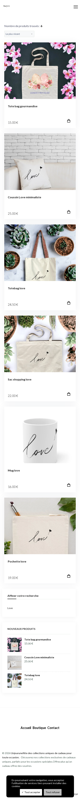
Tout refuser (53, 792)
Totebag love (16, 288)
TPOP (75, 794)
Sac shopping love (19, 379)
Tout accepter (31, 792)
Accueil (26, 728)
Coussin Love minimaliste (24, 197)
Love (10, 607)
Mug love (14, 470)
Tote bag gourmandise (22, 106)
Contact (53, 728)
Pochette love (17, 561)
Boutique (39, 728)
